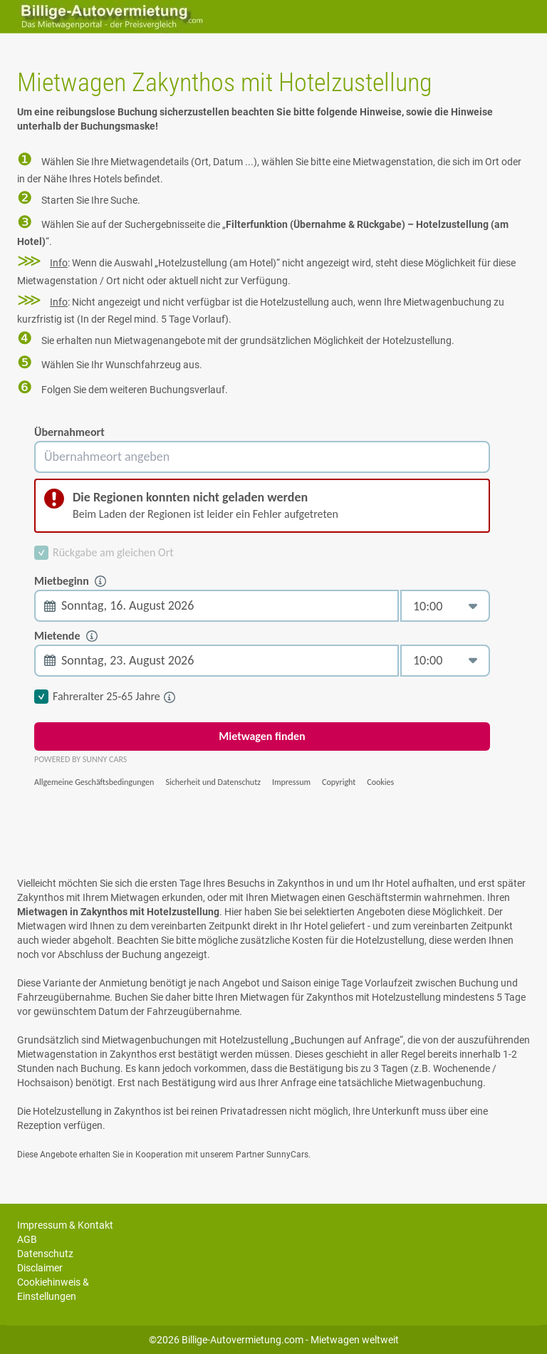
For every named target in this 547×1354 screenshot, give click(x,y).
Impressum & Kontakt (65, 1225)
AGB (27, 1239)
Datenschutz (45, 1253)
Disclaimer (40, 1268)
